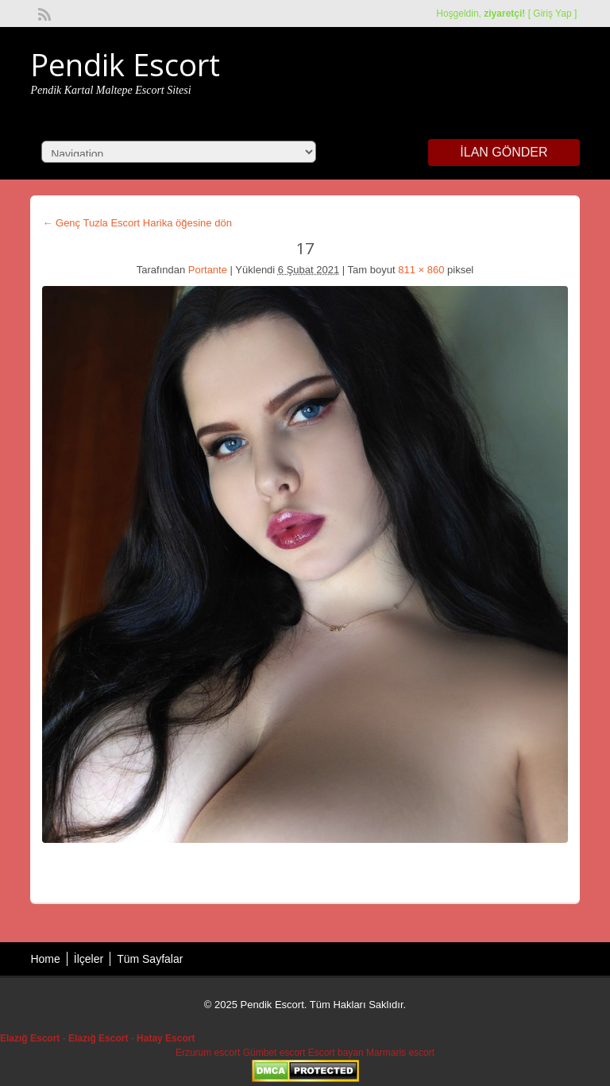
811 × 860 (421, 270)
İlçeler (88, 959)
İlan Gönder (503, 152)
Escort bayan (336, 1052)
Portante (207, 270)
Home (45, 959)
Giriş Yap (552, 13)
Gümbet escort (274, 1052)
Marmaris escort (400, 1052)
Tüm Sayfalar (150, 959)
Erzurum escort (208, 1052)
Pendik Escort (125, 64)
